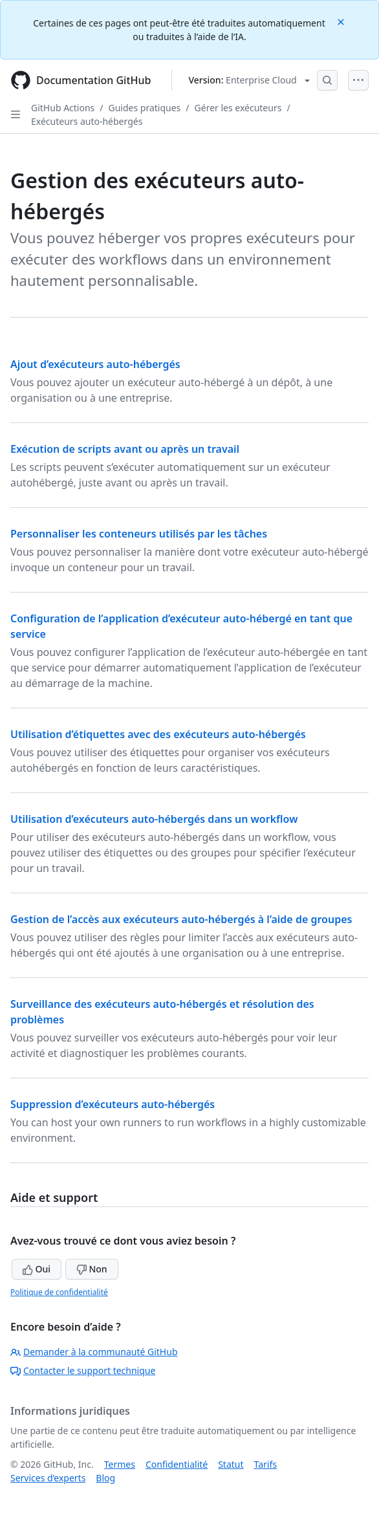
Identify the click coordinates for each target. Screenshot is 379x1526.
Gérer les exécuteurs (238, 108)
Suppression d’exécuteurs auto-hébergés (112, 1104)
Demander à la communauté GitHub (94, 1352)
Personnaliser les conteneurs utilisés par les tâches (138, 534)
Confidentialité (177, 1464)
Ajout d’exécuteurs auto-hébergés (95, 364)
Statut (230, 1464)
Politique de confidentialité (59, 1292)
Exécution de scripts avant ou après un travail (124, 449)
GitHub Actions (62, 108)
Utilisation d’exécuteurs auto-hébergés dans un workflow (154, 819)
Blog (105, 1478)
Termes (119, 1464)
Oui (36, 1269)
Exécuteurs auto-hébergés (86, 121)
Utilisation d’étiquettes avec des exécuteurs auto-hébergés (158, 734)
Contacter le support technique (82, 1370)
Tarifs (265, 1464)
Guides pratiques (145, 108)
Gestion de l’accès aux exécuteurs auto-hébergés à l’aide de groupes (181, 919)
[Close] (342, 21)
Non (91, 1269)
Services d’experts (47, 1478)
